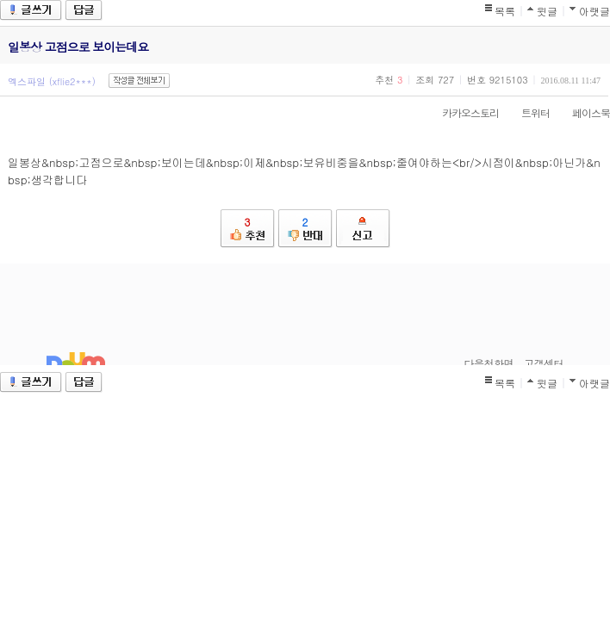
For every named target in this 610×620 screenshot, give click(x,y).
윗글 (547, 10)
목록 (505, 10)
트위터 (527, 112)
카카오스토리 (462, 112)
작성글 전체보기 (139, 80)
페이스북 (582, 112)
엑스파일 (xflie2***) (52, 81)
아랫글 (594, 10)
